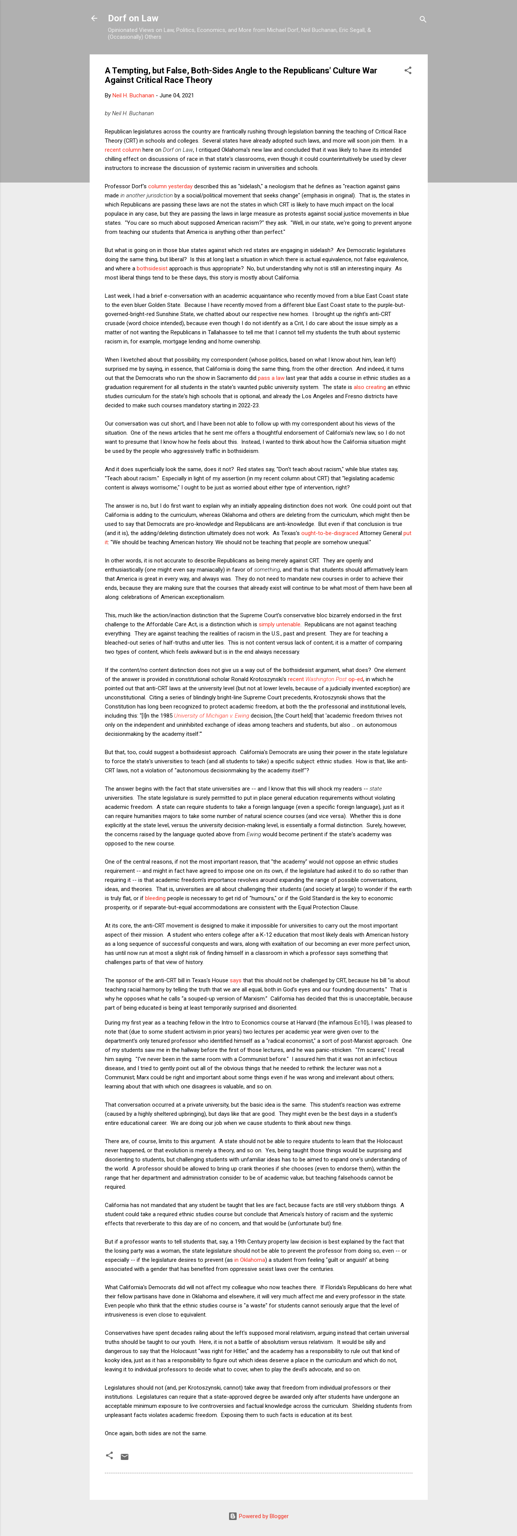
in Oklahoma (249, 1259)
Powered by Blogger (258, 1516)
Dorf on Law (133, 18)
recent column (123, 149)
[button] (408, 72)
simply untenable (279, 624)
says (236, 980)
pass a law (271, 378)
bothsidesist (152, 268)
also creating (370, 387)
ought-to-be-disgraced (329, 533)
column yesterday (170, 186)
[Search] (423, 20)
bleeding (155, 898)
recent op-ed (325, 679)
